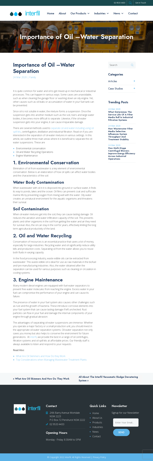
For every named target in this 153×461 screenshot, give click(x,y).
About (62, 13)
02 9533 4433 (119, 2)
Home (50, 13)
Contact (133, 13)
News (119, 13)
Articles (112, 81)
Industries (101, 13)
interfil (33, 337)
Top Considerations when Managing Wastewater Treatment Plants (51, 359)
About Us (97, 418)
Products (97, 422)
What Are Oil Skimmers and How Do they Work (40, 356)
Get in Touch (140, 2)
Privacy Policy (99, 457)
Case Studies (115, 89)
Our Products (80, 13)
